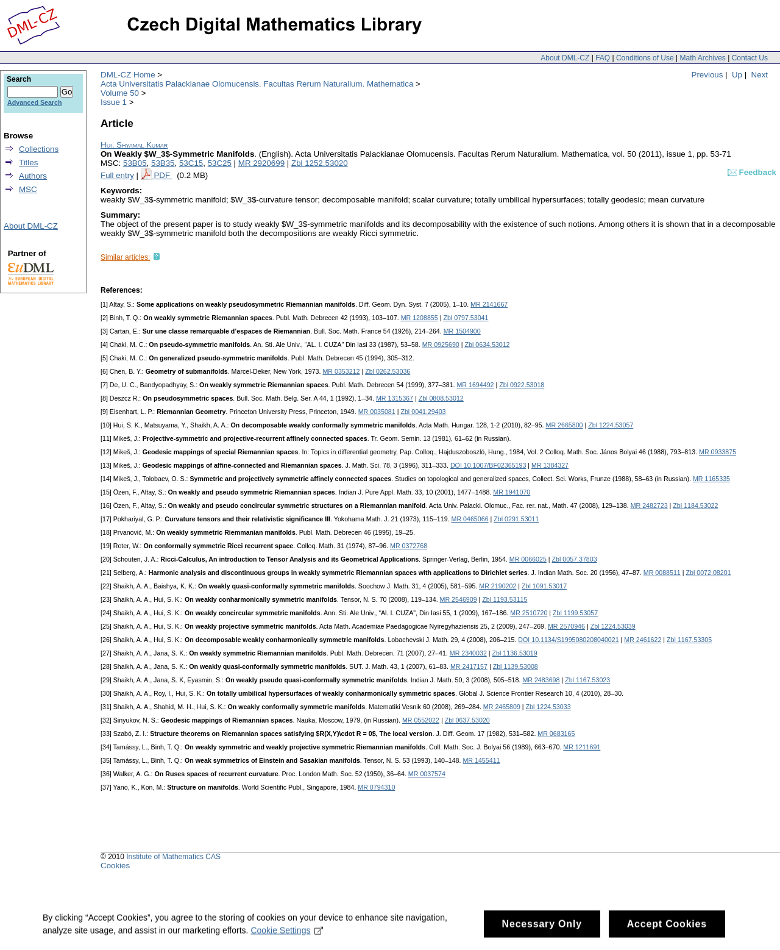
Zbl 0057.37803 (574, 559)
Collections (38, 149)
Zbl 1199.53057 (575, 612)
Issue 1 (114, 102)
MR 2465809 (501, 706)
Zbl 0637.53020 (467, 720)
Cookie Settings (286, 936)
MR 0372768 (408, 545)
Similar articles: (125, 257)
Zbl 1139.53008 (515, 666)
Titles (28, 162)
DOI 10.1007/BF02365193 (488, 465)
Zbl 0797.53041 (465, 317)
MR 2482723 (649, 505)
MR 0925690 (440, 344)
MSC (28, 189)
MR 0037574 (426, 773)
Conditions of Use (645, 58)
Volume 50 (120, 93)
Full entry (117, 175)
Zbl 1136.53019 (514, 653)
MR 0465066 (470, 519)
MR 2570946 (566, 626)
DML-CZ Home (128, 74)
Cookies (115, 865)
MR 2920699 (261, 163)
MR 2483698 (540, 680)
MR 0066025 (528, 559)
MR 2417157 (469, 666)
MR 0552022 (420, 720)
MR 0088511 (662, 572)
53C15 (191, 163)
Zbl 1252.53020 (319, 163)
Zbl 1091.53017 (544, 586)
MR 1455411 (481, 760)
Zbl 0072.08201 (708, 572)
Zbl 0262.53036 (387, 371)
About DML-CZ (565, 58)
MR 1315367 (394, 398)
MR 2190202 (497, 586)
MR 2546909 (458, 599)
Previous (707, 74)
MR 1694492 (475, 384)
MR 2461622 (642, 639)
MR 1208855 (419, 317)
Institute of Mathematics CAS (173, 856)
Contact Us (750, 58)
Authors (33, 175)
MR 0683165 (556, 733)
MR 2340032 (468, 653)
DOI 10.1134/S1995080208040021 (568, 639)
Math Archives (702, 58)
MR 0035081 (376, 411)
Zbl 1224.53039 (613, 626)
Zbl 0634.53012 (486, 344)
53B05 (135, 163)
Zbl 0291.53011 (516, 519)
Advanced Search (34, 102)
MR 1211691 (581, 747)
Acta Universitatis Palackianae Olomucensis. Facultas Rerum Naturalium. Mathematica (257, 83)
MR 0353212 (341, 371)
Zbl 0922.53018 (521, 384)
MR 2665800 (564, 425)
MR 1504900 (462, 331)
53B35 (163, 163)
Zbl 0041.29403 (422, 411)
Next (759, 74)
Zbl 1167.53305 (689, 639)
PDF (163, 175)
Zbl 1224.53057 (610, 425)
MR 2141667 (489, 304)
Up (737, 74)
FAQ (602, 58)
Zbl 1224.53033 (548, 706)
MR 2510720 (528, 612)
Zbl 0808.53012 (441, 398)
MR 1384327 (550, 465)
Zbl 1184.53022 (695, 505)
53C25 (220, 163)
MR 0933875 (717, 451)
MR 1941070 (511, 492)
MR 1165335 (711, 478)
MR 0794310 (376, 787)
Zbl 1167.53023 (587, 680)
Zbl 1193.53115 (504, 599)
